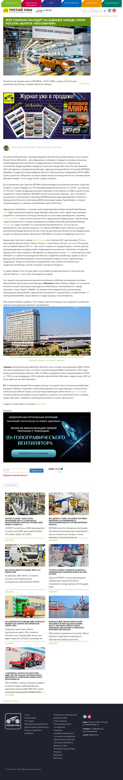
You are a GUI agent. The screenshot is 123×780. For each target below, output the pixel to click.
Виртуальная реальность (36, 724)
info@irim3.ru (90, 735)
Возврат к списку (11, 701)
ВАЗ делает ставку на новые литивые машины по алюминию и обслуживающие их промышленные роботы (68, 521)
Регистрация (100, 16)
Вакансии (58, 754)
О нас (27, 714)
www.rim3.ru (41, 404)
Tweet (60, 471)
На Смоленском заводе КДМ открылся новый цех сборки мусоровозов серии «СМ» (25, 623)
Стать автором (60, 721)
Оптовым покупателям (64, 748)
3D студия (29, 721)
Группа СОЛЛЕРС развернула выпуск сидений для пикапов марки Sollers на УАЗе (68, 572)
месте (68, 252)
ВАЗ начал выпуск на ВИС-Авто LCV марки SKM (22, 571)
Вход (92, 16)
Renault (6, 224)
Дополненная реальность (37, 727)
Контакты (58, 758)
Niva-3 (16, 218)
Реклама (58, 751)
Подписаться (36, 470)
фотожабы (77, 391)
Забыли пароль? (112, 16)
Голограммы (30, 718)
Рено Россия (40, 240)
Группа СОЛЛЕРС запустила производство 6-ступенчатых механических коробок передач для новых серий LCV (24, 521)
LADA (5, 212)
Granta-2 (7, 218)
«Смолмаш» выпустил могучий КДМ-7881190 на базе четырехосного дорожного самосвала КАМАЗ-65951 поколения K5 (23, 676)
